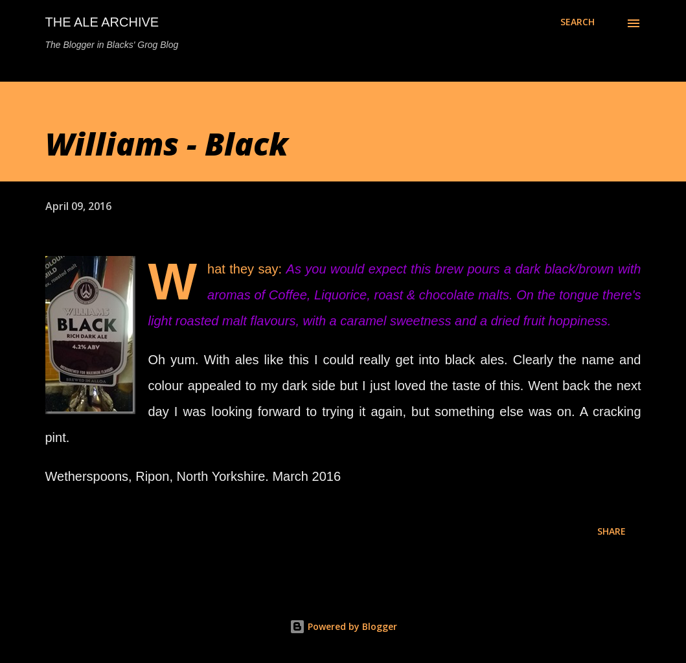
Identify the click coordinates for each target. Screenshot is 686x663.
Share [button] (611, 531)
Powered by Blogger (343, 626)
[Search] (577, 22)
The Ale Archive (102, 22)
